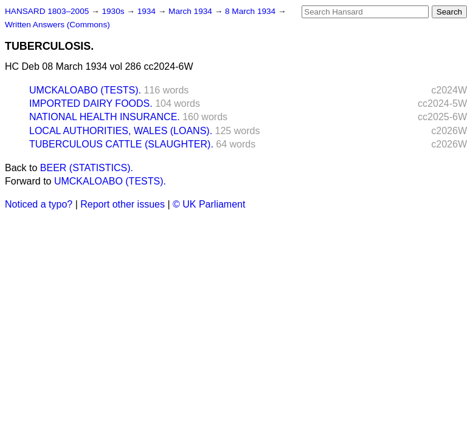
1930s (114, 11)
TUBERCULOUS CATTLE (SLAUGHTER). (121, 144)
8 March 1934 (251, 11)
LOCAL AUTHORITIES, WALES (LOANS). (120, 131)
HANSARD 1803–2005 (47, 11)
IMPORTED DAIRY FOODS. (91, 103)
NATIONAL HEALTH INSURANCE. (104, 117)
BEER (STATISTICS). (86, 168)
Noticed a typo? (38, 204)
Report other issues (122, 204)
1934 (147, 11)
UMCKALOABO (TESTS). (85, 90)
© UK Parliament (209, 204)
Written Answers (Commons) (57, 24)
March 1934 (191, 11)
